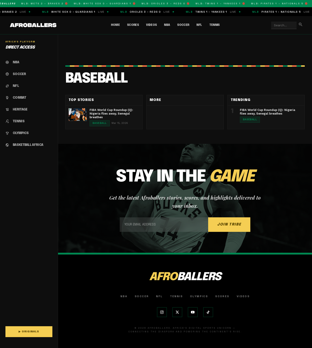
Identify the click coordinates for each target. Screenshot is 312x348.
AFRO (185, 277)
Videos (151, 25)
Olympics (199, 296)
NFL (199, 25)
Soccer (183, 25)
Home (115, 25)
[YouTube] (193, 312)
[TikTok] (208, 312)
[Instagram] (162, 312)
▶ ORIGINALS (29, 331)
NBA (167, 25)
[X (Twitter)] (177, 312)
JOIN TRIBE (229, 224)
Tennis (214, 25)
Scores (133, 25)
